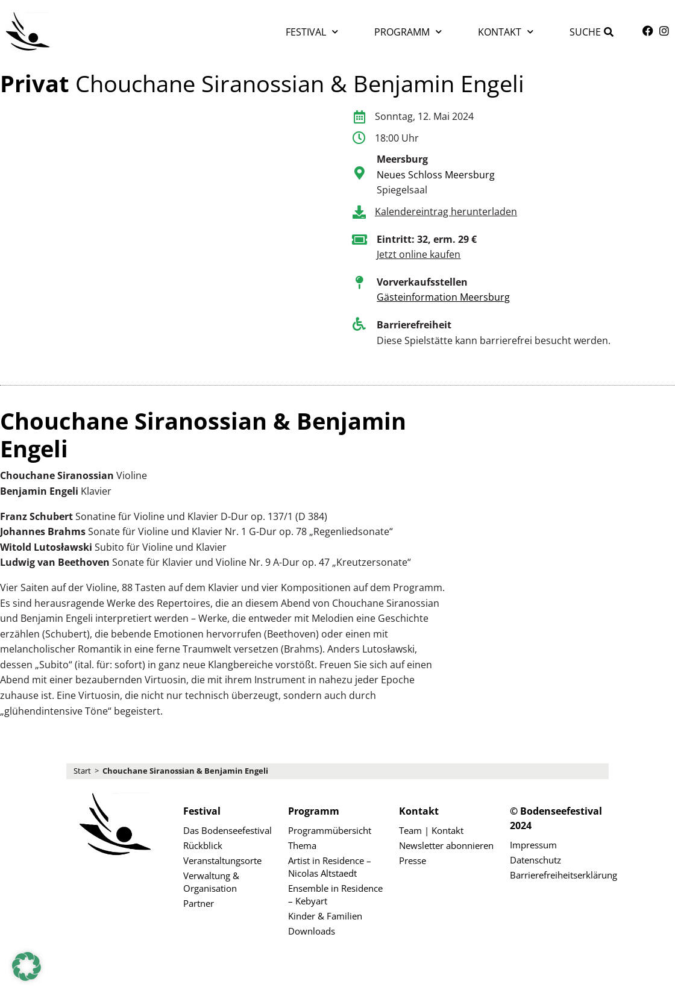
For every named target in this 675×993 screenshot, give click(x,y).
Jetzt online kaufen (418, 254)
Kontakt (505, 31)
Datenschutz (535, 860)
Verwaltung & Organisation (211, 881)
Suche (585, 32)
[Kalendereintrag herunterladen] (359, 212)
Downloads (311, 931)
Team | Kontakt (431, 830)
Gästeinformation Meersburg (443, 297)
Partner (198, 903)
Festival (312, 31)
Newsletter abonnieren (446, 845)
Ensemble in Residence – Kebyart (335, 894)
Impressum (533, 845)
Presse (412, 860)
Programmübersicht (329, 830)
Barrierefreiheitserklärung (559, 875)
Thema (302, 845)
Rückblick (202, 845)
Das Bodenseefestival (227, 830)
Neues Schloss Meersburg (436, 174)
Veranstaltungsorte (222, 860)
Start (82, 770)
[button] (26, 966)
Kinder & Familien (325, 916)
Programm (408, 31)
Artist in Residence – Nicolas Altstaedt (329, 866)
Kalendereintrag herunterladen (446, 211)
